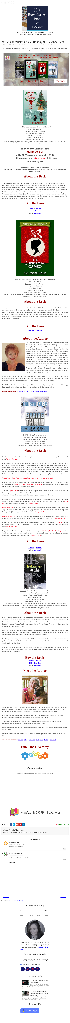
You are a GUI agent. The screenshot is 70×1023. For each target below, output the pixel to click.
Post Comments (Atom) (16, 901)
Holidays (40, 45)
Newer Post (6, 897)
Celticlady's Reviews (15, 853)
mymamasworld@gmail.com (31, 964)
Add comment (13, 862)
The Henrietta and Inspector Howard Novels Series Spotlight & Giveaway (39, 993)
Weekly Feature (52, 45)
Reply (64, 848)
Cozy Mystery (23, 45)
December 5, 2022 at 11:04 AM (16, 855)
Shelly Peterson (14, 842)
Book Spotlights (14, 45)
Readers (45, 45)
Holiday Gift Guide (32, 45)
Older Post (63, 897)
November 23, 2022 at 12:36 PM (17, 844)
